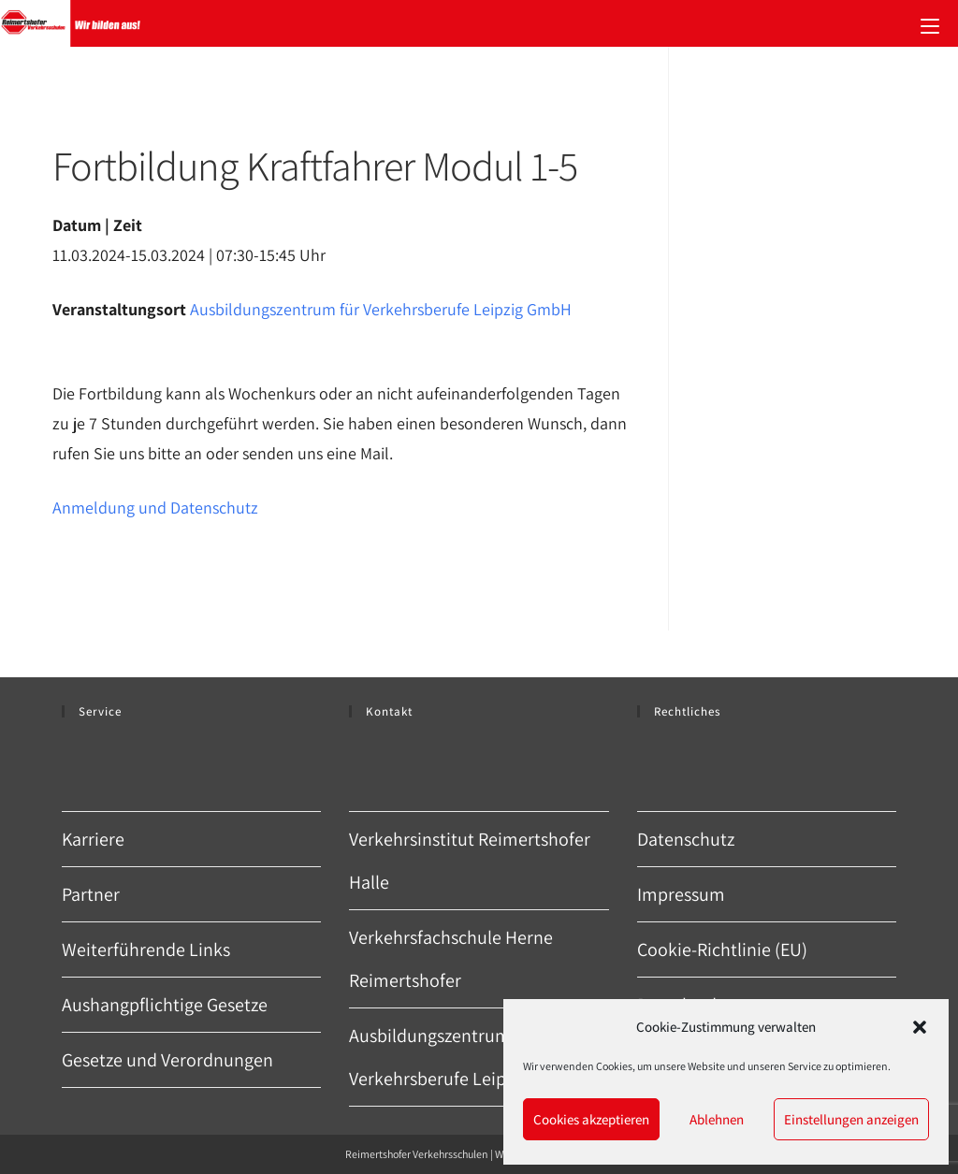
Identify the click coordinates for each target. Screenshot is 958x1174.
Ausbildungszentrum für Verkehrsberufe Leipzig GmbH (381, 309)
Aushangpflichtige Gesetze (165, 1005)
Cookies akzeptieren (591, 1119)
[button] (919, 1027)
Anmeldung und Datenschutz (155, 507)
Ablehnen (716, 1119)
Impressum (681, 894)
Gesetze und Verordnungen (167, 1060)
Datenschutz (685, 839)
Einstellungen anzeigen (851, 1119)
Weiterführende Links (146, 949)
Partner (91, 894)
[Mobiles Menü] (930, 23)
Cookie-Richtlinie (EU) (722, 949)
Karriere (93, 839)
